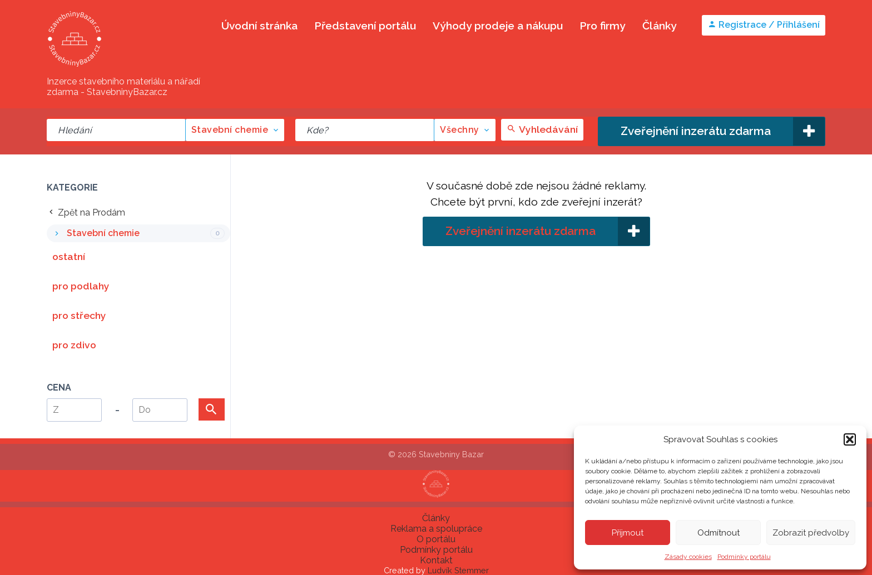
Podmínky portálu (744, 557)
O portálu (436, 539)
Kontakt (436, 560)
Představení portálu (365, 25)
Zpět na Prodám (86, 212)
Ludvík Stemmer (458, 570)
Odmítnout (718, 533)
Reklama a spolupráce (436, 528)
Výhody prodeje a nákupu (498, 25)
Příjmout (627, 533)
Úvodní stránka (259, 25)
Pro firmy (602, 25)
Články (659, 25)
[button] (849, 439)
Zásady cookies (688, 557)
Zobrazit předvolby (810, 533)
